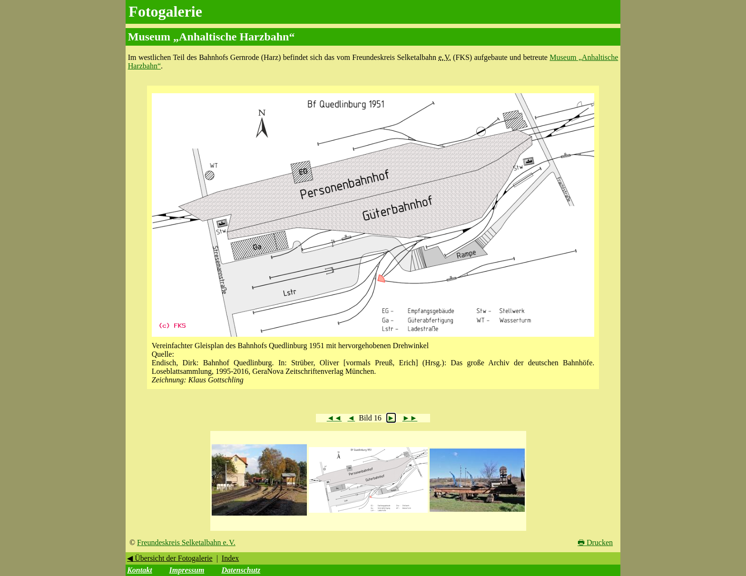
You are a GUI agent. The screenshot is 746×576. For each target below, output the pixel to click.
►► (410, 418)
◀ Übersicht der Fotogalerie (170, 558)
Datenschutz (240, 570)
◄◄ (334, 418)
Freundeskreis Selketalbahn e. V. (186, 542)
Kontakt (139, 570)
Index (230, 558)
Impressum (187, 570)
